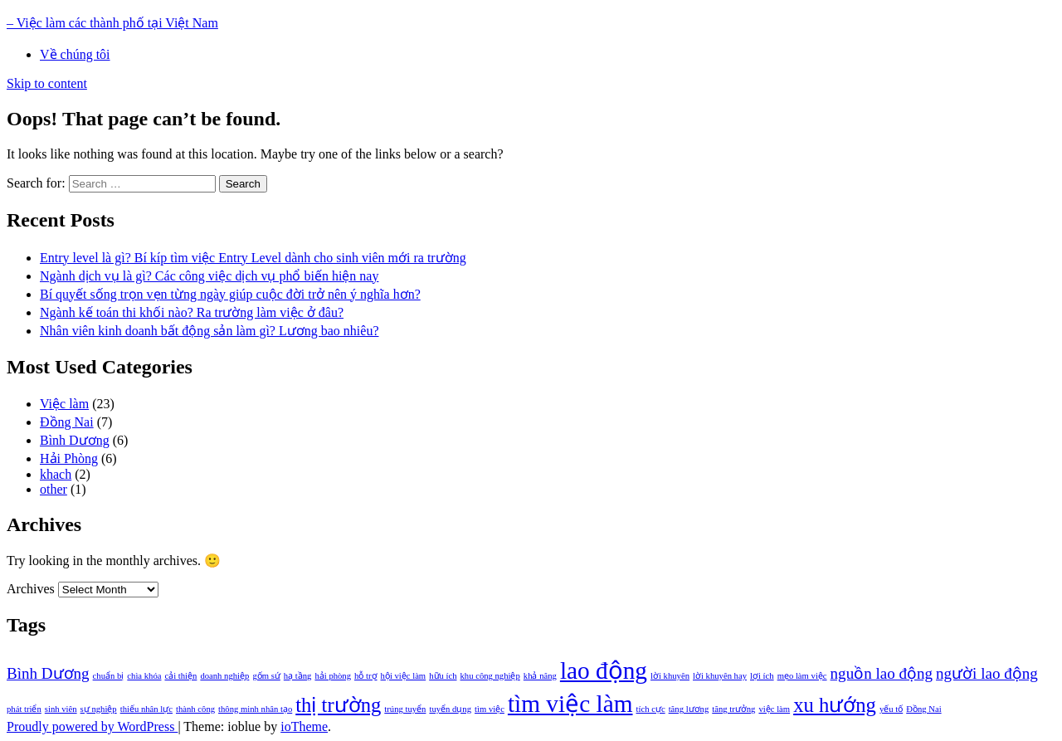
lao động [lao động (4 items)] (603, 670)
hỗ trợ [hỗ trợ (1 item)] (366, 675)
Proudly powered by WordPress (92, 726)
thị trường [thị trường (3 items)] (338, 705)
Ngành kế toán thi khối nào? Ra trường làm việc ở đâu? (191, 312)
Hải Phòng (69, 458)
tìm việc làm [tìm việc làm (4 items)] (570, 703)
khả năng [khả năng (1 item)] (540, 675)
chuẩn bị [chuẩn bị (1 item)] (108, 675)
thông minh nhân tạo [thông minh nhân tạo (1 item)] (255, 709)
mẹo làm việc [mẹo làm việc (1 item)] (802, 675)
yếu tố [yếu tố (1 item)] (891, 709)
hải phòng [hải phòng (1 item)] (332, 675)
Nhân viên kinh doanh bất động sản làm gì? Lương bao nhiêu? (209, 331)
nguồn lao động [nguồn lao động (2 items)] (882, 673)
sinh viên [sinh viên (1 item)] (61, 709)
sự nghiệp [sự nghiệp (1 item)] (98, 709)
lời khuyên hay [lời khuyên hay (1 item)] (720, 675)
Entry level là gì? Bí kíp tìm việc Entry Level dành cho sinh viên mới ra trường (253, 258)
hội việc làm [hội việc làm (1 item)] (403, 675)
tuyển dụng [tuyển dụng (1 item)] (450, 709)
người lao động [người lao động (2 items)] (987, 673)
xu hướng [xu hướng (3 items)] (834, 705)
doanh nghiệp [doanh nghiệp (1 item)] (224, 675)
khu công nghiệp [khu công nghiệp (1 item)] (490, 675)
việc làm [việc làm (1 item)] (774, 709)
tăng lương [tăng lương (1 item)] (689, 709)
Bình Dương (75, 440)
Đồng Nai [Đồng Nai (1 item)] (923, 709)
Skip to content (47, 83)
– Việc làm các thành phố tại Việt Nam (112, 23)
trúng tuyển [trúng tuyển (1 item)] (405, 709)
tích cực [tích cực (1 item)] (650, 709)
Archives (31, 589)
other (53, 489)
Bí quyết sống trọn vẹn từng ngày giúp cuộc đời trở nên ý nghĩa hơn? (230, 294)
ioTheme (304, 726)
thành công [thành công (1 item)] (195, 709)
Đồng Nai (67, 422)
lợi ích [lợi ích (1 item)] (762, 675)
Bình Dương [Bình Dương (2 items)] (48, 673)
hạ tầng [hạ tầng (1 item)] (298, 675)
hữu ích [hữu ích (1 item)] (442, 675)
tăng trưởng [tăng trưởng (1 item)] (733, 709)
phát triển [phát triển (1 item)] (24, 709)
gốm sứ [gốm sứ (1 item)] (266, 675)
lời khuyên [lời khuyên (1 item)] (669, 675)
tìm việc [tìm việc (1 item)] (489, 709)
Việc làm (64, 404)
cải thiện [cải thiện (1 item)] (180, 675)
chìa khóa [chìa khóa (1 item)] (144, 675)
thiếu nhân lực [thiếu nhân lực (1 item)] (146, 709)
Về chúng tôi (75, 54)
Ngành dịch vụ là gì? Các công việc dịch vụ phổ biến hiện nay (209, 276)
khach (55, 474)
